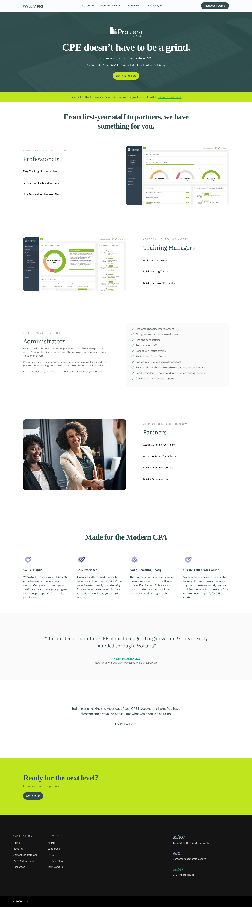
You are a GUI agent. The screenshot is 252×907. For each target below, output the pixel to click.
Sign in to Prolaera (126, 76)
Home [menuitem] (16, 843)
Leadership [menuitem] (54, 849)
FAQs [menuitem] (51, 855)
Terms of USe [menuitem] (55, 867)
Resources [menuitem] (19, 867)
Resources (134, 5)
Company (155, 5)
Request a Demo (215, 5)
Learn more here (169, 97)
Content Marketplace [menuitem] (25, 855)
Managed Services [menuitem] (23, 861)
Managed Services (110, 5)
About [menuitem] (51, 843)
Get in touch (33, 800)
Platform (88, 5)
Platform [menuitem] (18, 849)
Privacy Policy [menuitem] (55, 861)
